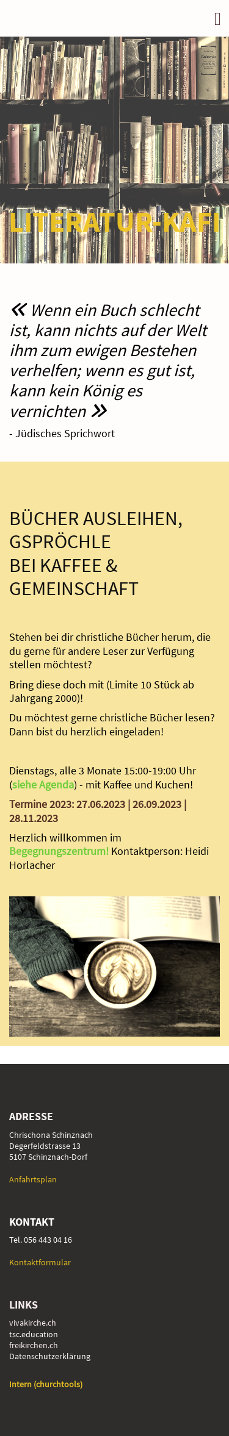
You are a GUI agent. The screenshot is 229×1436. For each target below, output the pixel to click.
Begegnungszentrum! (60, 851)
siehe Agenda (43, 784)
